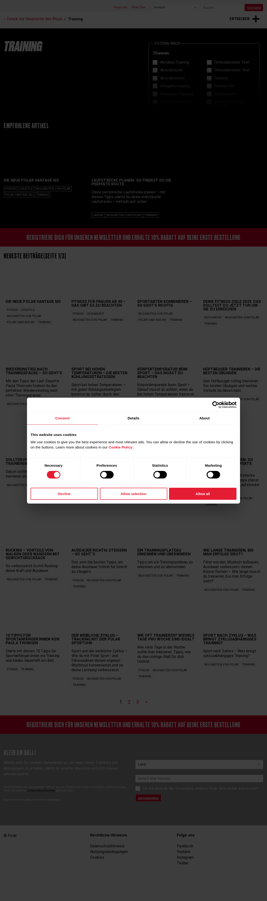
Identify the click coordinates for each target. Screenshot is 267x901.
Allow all (203, 494)
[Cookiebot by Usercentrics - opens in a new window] (215, 404)
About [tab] (204, 418)
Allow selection (133, 494)
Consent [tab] (62, 418)
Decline (64, 494)
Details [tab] (133, 418)
